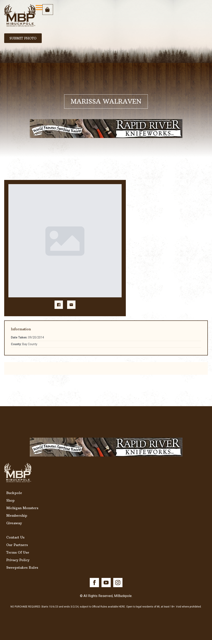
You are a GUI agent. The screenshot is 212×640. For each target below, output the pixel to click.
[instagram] (117, 582)
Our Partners (17, 545)
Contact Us (15, 537)
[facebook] (94, 582)
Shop (10, 500)
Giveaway (14, 523)
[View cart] (47, 9)
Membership (16, 515)
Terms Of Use (17, 552)
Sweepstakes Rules (22, 567)
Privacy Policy (17, 560)
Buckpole (14, 493)
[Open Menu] (39, 7)
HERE (122, 606)
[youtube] (106, 582)
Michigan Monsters (22, 508)
